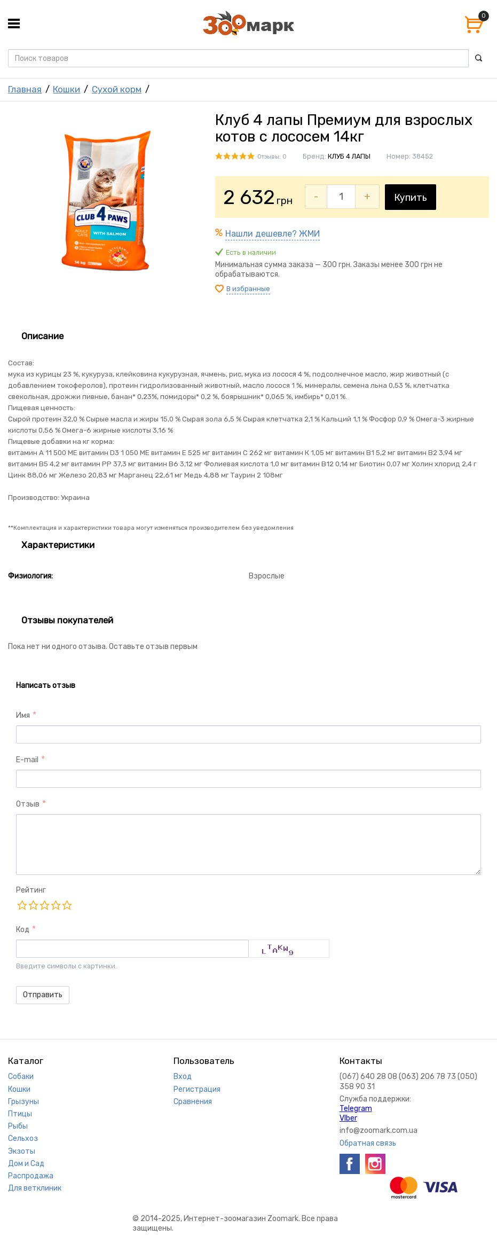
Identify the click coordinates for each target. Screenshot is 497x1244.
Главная (25, 89)
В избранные (248, 289)
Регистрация (196, 1089)
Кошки (66, 89)
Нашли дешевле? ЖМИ (272, 234)
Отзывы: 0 (272, 156)
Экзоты (21, 1151)
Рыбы (18, 1126)
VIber (348, 1118)
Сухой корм (116, 89)
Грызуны (23, 1101)
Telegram (356, 1108)
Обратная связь (368, 1143)
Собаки (21, 1076)
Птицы (20, 1113)
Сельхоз (23, 1138)
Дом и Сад (26, 1163)
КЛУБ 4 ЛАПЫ (349, 156)
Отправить (42, 994)
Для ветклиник (34, 1188)
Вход (182, 1076)
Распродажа (30, 1175)
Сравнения (192, 1101)
